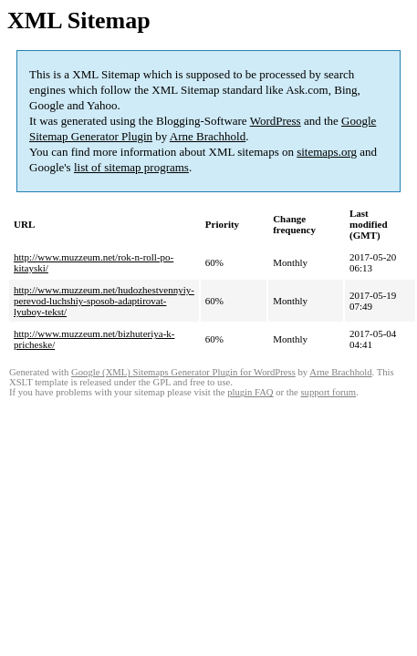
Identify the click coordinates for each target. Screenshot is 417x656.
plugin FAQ (250, 392)
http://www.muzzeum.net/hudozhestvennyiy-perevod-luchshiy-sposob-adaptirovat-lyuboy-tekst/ (104, 300)
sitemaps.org (327, 152)
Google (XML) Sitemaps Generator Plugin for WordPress (183, 372)
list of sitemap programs (131, 167)
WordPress (275, 121)
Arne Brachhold (207, 136)
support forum (328, 392)
